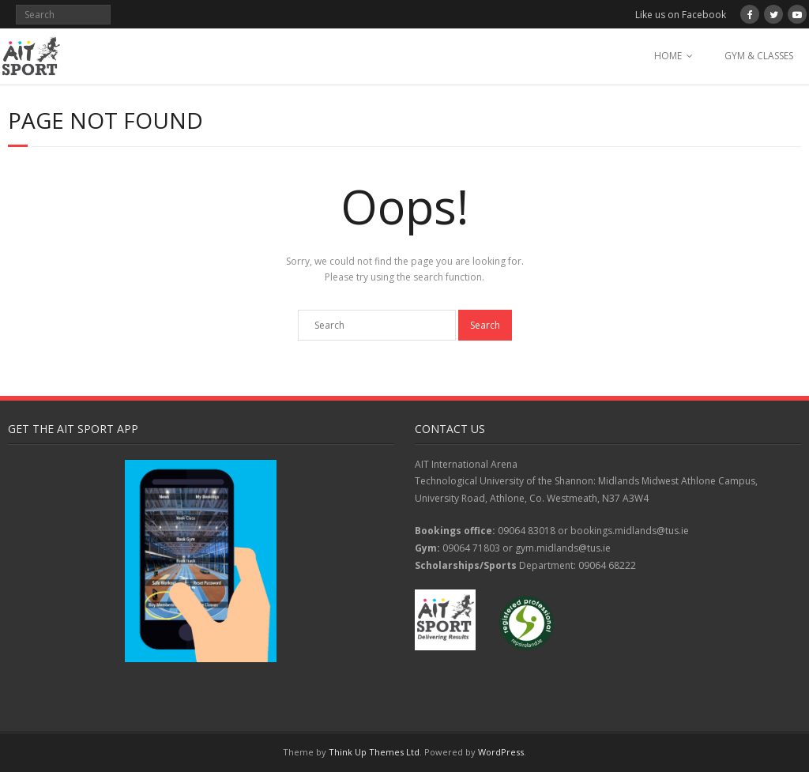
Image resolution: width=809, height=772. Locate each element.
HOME (668, 55)
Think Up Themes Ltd (374, 752)
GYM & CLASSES (758, 55)
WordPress (501, 752)
